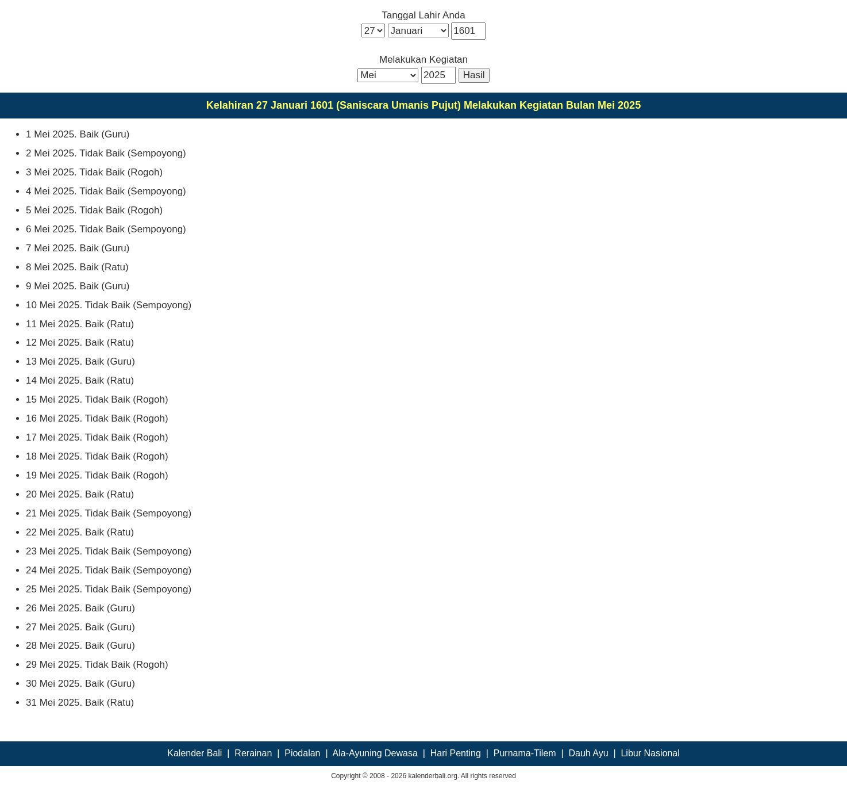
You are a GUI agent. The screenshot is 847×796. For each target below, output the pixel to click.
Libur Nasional (650, 753)
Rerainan (253, 753)
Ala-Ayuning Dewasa (375, 753)
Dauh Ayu (588, 753)
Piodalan (302, 753)
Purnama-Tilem (525, 753)
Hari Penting (455, 753)
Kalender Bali (194, 753)
